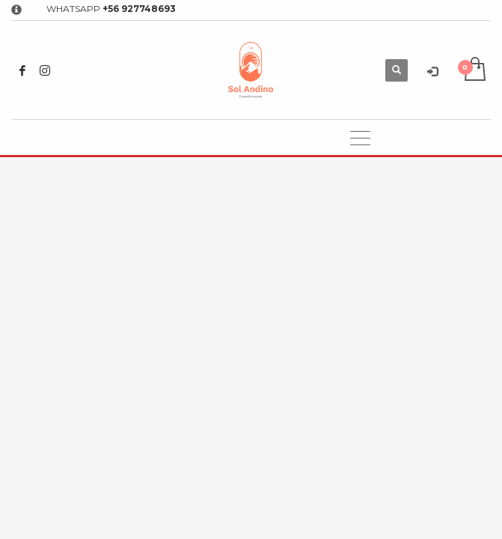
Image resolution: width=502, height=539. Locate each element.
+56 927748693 (139, 8)
